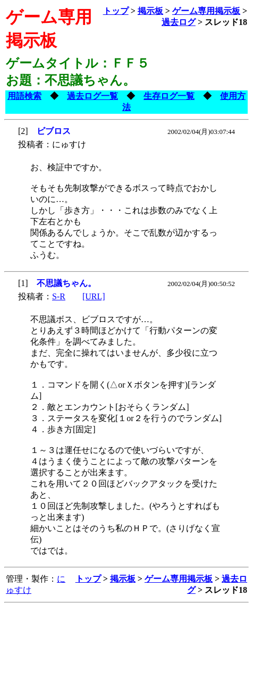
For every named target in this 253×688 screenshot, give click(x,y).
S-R (58, 296)
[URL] (93, 296)
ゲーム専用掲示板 (206, 10)
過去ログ (179, 22)
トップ (116, 10)
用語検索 (24, 95)
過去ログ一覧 (92, 95)
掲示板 (150, 10)
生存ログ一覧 (169, 95)
